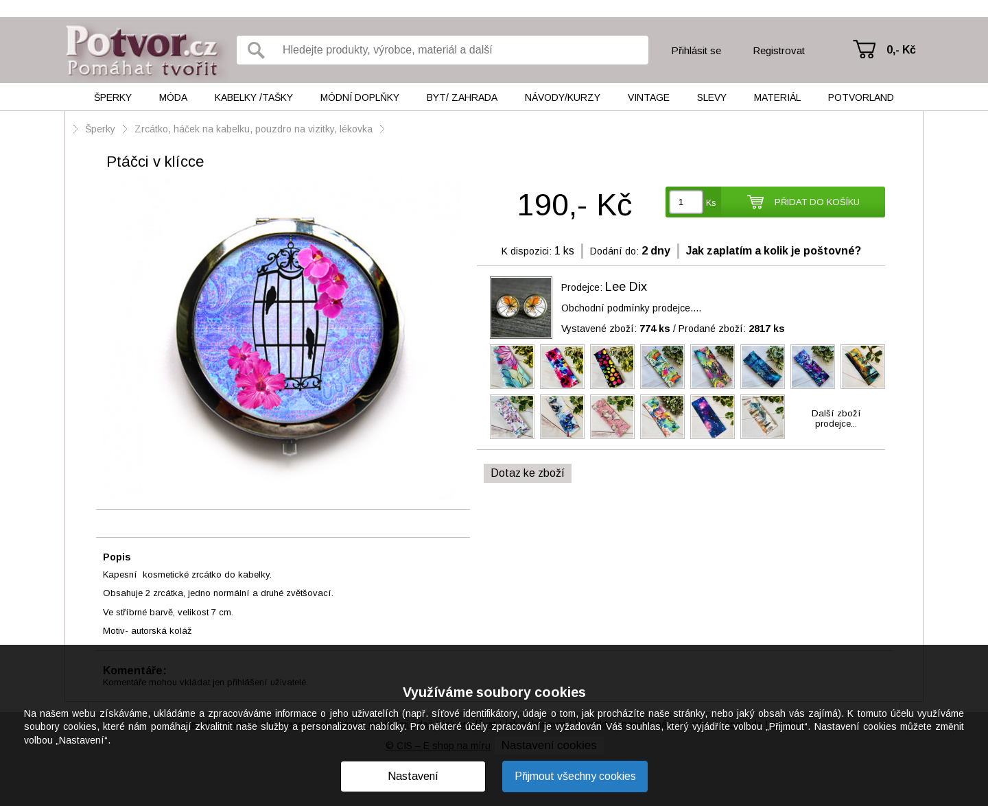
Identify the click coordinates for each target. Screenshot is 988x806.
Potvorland (861, 97)
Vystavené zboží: (615, 328)
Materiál (777, 97)
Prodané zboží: (732, 328)
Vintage (649, 97)
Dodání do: (614, 251)
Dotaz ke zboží (528, 473)
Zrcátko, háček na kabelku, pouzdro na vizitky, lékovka (253, 128)
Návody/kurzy (562, 97)
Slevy (712, 97)
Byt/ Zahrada (462, 97)
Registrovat (779, 50)
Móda (173, 97)
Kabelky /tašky (254, 97)
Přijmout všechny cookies (575, 776)
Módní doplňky (359, 97)
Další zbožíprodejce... (836, 418)
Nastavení (413, 776)
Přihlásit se (696, 50)
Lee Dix (626, 287)
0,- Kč (901, 50)
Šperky (113, 97)
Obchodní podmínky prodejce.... (631, 308)
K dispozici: (527, 251)
